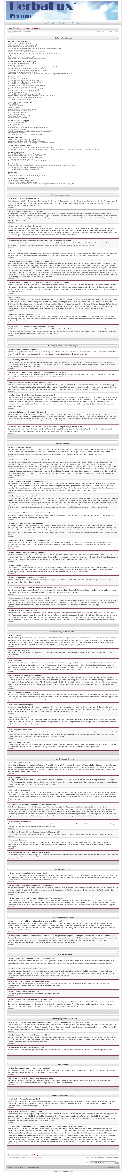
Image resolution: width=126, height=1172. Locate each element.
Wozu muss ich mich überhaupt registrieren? (22, 45)
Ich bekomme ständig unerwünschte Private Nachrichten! (26, 141)
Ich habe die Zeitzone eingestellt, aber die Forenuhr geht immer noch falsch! (33, 67)
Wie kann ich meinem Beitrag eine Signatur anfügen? (25, 82)
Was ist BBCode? (13, 104)
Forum (67, 23)
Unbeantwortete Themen (102, 31)
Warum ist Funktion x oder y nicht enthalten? (22, 182)
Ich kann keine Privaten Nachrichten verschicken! (24, 139)
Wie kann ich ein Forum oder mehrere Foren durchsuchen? (27, 154)
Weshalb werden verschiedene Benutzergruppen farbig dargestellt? (30, 131)
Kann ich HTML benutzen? (16, 106)
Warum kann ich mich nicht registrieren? (21, 57)
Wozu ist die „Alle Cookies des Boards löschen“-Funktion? (27, 59)
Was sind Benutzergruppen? (17, 126)
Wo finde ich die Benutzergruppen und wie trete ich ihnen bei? (28, 128)
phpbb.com (110, 1114)
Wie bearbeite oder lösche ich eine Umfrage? (22, 87)
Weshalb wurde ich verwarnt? (17, 92)
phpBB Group (58, 1101)
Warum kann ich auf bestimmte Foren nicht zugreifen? (25, 89)
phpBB (15, 1167)
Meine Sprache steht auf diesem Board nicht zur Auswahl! (27, 69)
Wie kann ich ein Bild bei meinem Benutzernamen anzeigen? (28, 70)
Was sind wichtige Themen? (17, 114)
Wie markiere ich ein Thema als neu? (20, 99)
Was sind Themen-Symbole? (17, 118)
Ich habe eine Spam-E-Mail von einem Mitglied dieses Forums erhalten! (31, 143)
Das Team (108, 1157)
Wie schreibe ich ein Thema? (17, 78)
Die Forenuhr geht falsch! (16, 65)
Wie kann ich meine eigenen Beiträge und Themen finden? (27, 161)
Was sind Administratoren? (16, 122)
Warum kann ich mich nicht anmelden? (20, 43)
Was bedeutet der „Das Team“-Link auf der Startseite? (25, 134)
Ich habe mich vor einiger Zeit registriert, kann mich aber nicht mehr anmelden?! (34, 53)
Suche (74, 23)
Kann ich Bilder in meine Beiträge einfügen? (22, 109)
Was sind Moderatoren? (15, 124)
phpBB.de (38, 1106)
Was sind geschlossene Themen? (19, 116)
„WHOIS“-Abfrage (61, 1131)
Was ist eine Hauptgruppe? (16, 133)
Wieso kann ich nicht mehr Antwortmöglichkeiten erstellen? (27, 85)
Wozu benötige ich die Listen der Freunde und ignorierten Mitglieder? (30, 147)
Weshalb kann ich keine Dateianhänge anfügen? (23, 90)
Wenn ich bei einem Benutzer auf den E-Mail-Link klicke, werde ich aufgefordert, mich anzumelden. (40, 74)
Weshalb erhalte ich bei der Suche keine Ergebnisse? (25, 156)
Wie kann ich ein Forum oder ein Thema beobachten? (25, 167)
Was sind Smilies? (14, 107)
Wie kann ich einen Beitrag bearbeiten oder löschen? (25, 80)
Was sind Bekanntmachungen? (18, 112)
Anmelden (58, 23)
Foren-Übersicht (14, 28)
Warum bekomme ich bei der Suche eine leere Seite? (25, 157)
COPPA (15, 266)
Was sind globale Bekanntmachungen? (20, 111)
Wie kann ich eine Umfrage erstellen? (20, 84)
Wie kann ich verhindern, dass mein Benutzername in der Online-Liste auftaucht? (34, 48)
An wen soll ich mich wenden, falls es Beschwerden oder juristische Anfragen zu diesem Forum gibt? (41, 184)
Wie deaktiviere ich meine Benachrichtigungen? (23, 169)
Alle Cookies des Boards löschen (95, 1157)
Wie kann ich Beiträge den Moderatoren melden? (24, 94)
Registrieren (47, 23)
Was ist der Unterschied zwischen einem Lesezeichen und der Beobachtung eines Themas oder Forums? (42, 166)
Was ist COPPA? (13, 55)
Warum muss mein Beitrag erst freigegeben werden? (25, 97)
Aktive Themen (114, 31)
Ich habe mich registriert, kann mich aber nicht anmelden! (26, 52)
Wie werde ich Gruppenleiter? (17, 129)
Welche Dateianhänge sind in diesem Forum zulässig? (25, 174)
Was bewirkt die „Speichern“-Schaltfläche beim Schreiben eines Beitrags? (32, 96)
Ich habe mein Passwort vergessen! (19, 50)
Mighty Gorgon (115, 1167)
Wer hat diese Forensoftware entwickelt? (21, 180)
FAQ (81, 23)
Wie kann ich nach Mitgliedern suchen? (20, 159)
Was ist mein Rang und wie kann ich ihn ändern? (24, 72)
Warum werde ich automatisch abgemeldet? (22, 47)
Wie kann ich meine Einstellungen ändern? (22, 63)
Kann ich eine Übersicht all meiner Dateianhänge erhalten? (27, 175)
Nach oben (11, 207)
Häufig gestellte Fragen (31, 28)
